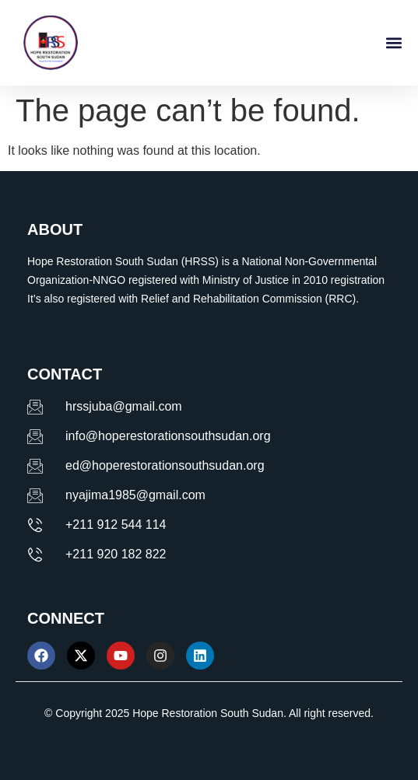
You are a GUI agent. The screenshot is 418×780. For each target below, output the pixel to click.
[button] (393, 43)
